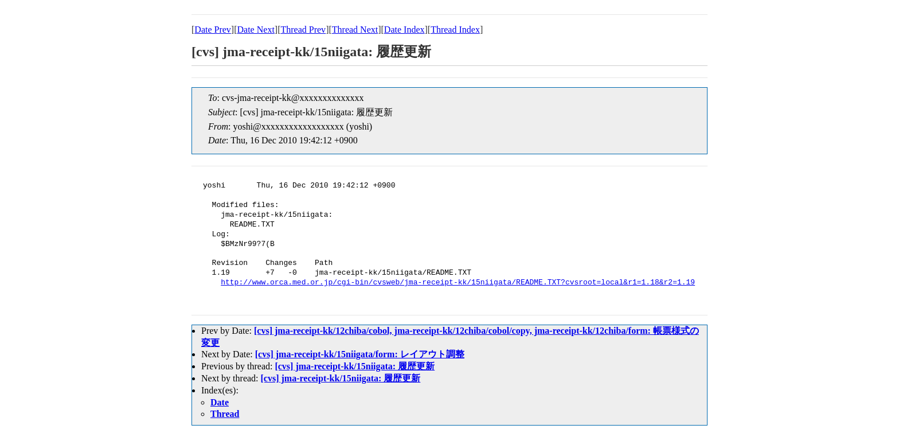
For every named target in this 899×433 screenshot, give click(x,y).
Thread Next (355, 29)
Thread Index (455, 29)
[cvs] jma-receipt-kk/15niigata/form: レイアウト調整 (359, 354)
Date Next (256, 29)
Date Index (404, 29)
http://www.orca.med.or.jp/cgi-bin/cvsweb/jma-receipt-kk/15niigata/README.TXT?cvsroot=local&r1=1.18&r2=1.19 (458, 283)
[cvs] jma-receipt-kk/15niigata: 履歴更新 (355, 366)
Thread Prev (303, 29)
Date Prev (212, 29)
